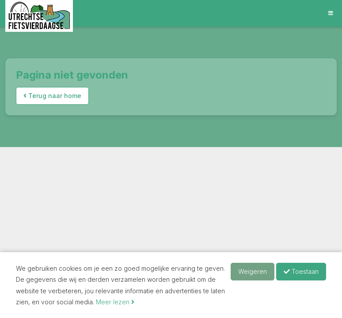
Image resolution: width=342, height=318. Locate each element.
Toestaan (301, 271)
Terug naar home (52, 95)
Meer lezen (115, 302)
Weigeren (252, 271)
